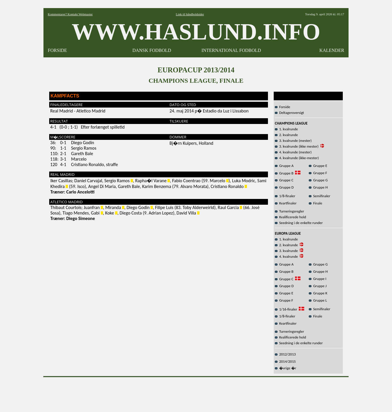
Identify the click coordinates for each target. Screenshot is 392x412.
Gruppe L (318, 300)
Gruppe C (284, 180)
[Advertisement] (196, 393)
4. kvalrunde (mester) (293, 152)
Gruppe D (284, 187)
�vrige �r (285, 368)
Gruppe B (284, 173)
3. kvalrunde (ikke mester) (297, 146)
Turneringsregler (289, 211)
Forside (282, 107)
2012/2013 (285, 354)
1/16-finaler (286, 309)
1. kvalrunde (286, 129)
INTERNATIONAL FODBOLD (231, 50)
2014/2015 (285, 361)
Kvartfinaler (285, 203)
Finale (315, 203)
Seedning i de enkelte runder (299, 223)
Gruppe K (318, 293)
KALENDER (331, 50)
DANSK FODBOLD (151, 50)
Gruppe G (318, 180)
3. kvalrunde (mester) (293, 140)
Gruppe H (318, 187)
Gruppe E (318, 165)
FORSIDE (57, 50)
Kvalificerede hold (290, 217)
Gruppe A (284, 165)
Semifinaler (319, 196)
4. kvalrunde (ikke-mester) (297, 158)
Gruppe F (318, 173)
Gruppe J (318, 286)
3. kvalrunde (286, 251)
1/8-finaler (285, 196)
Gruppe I (317, 278)
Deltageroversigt (289, 112)
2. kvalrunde (286, 135)
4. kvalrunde (286, 256)
